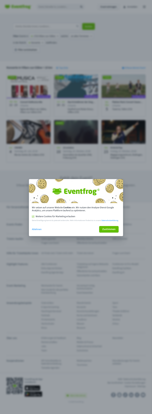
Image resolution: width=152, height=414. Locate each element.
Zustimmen (108, 229)
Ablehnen (37, 229)
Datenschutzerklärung (110, 220)
